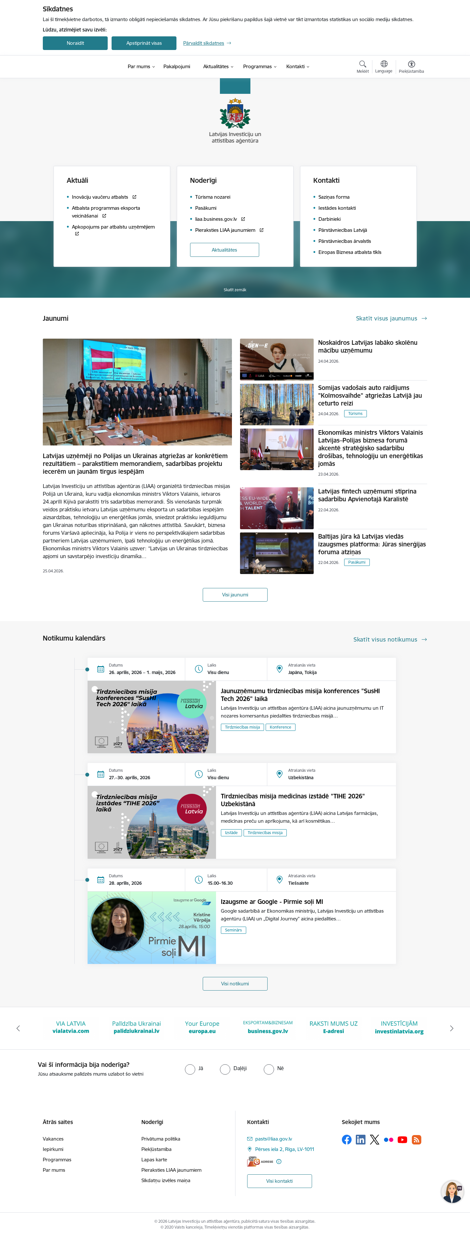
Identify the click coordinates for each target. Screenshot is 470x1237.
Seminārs (233, 930)
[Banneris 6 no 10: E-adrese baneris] (334, 1028)
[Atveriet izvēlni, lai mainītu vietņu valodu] (384, 67)
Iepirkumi (53, 1149)
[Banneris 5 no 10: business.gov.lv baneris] (268, 1028)
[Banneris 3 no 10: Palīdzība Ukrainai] (137, 1028)
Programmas (57, 1159)
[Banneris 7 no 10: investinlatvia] (399, 1028)
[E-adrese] (260, 1161)
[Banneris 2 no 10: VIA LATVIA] (71, 1028)
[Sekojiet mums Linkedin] (361, 1139)
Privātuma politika (160, 1139)
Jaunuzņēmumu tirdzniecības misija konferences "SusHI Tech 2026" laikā (300, 695)
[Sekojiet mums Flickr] (388, 1139)
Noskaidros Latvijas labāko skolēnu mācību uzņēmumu (367, 346)
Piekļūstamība (156, 1149)
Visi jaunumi (235, 595)
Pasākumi (357, 562)
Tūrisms (355, 413)
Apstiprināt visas (144, 43)
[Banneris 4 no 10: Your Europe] (202, 1028)
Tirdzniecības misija (242, 727)
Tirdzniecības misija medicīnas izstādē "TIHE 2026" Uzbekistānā (293, 800)
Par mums (54, 1170)
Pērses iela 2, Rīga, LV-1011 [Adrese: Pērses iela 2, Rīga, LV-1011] (285, 1149)
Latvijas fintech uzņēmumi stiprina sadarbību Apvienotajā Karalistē (367, 495)
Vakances (53, 1139)
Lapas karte (154, 1159)
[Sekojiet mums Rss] (416, 1139)
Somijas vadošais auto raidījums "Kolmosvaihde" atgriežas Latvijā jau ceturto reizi (370, 395)
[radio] (194, 1068)
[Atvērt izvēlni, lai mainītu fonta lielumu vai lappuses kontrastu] (411, 68)
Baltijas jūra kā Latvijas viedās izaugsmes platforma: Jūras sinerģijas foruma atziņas (372, 544)
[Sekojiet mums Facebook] (347, 1139)
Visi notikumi (235, 984)
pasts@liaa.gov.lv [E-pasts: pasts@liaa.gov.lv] (273, 1139)
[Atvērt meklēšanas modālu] (363, 68)
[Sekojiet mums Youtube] (402, 1139)
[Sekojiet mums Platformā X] (375, 1139)
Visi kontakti (279, 1181)
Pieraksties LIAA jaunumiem (171, 1170)
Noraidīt (75, 43)
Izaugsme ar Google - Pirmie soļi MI (272, 902)
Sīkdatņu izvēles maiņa (165, 1180)
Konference (280, 727)
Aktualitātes (224, 250)
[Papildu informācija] (278, 1161)
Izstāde (231, 832)
